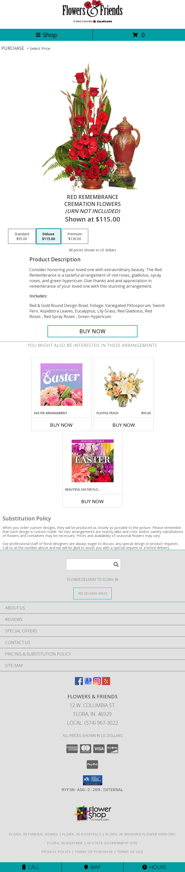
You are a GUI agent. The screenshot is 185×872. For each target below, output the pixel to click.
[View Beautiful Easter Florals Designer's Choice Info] (93, 460)
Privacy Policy (56, 851)
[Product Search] (93, 564)
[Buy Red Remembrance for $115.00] (92, 331)
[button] (92, 780)
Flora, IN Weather (65, 843)
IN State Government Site (112, 843)
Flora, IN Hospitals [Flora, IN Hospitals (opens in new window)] (81, 834)
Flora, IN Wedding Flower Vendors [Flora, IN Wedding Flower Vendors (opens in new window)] (141, 834)
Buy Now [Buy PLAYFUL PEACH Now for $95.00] (123, 425)
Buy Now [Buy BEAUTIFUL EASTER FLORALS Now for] (92, 501)
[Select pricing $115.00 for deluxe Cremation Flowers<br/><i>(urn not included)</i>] (48, 236)
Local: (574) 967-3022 (92, 722)
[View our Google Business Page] (88, 683)
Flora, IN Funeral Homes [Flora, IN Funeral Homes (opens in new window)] (33, 834)
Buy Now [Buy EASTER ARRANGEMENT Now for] (61, 425)
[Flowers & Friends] (92, 21)
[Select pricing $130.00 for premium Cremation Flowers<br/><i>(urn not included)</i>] (75, 236)
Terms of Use (130, 851)
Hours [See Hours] (154, 867)
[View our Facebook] (79, 683)
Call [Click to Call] (30, 867)
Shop (46, 35)
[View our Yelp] (106, 683)
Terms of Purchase (94, 851)
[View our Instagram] (97, 683)
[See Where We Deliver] (92, 593)
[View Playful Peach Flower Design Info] (124, 384)
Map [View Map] (92, 867)
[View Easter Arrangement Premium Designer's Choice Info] (61, 384)
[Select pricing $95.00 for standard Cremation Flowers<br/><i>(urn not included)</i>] (21, 236)
